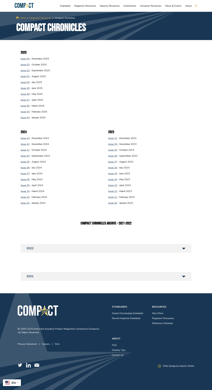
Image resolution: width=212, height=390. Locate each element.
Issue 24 (112, 179)
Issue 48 (25, 94)
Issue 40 (25, 156)
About (116, 338)
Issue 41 (25, 150)
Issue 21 (112, 197)
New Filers (157, 313)
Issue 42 (25, 144)
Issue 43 (25, 138)
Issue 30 (113, 144)
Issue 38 (25, 167)
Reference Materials (162, 323)
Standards (119, 306)
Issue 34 (25, 191)
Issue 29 (112, 150)
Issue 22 (112, 191)
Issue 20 (112, 203)
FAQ (57, 344)
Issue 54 (25, 58)
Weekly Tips (118, 350)
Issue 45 (25, 111)
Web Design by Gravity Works (176, 366)
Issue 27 (112, 161)
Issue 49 (25, 88)
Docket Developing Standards (127, 313)
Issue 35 (25, 185)
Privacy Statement (28, 344)
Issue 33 (25, 197)
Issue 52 (25, 70)
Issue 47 (25, 100)
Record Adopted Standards (126, 318)
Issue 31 (112, 138)
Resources (159, 306)
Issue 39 (25, 161)
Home (23, 18)
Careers (46, 344)
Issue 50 (25, 82)
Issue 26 (112, 167)
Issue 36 (25, 179)
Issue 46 (25, 105)
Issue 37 (25, 173)
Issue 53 (25, 64)
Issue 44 (25, 117)
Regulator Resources (40, 18)
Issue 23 (112, 185)
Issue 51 (25, 76)
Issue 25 (112, 173)
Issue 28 (112, 156)
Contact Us (118, 355)
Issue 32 (25, 203)
